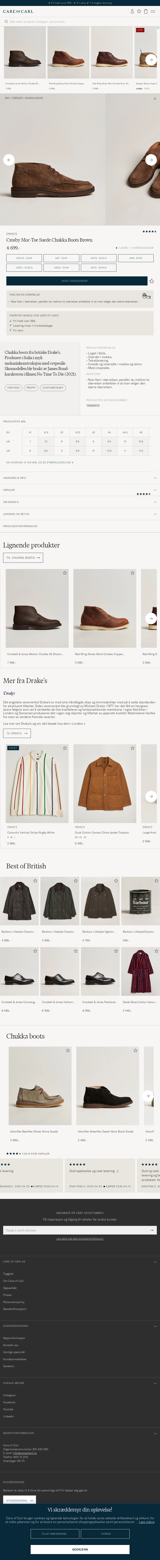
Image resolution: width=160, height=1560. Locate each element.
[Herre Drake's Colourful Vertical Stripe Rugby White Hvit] (37, 783)
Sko (7, 98)
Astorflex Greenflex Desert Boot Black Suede (105, 1131)
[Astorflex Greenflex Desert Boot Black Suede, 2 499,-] (108, 1094)
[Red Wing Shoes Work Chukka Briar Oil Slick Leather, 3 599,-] (112, 58)
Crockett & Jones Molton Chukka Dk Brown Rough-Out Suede (22, 83)
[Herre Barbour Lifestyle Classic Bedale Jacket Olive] (59, 901)
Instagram (9, 1395)
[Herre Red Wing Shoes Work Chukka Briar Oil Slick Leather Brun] (112, 52)
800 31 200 (21, 1457)
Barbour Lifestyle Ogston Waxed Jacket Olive (98, 932)
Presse (7, 1295)
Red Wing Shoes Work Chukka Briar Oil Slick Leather (110, 83)
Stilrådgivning (16, 1500)
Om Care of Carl (13, 1281)
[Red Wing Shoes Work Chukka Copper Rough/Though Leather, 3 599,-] (68, 58)
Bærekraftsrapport (14, 1309)
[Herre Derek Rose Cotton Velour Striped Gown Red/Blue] (140, 971)
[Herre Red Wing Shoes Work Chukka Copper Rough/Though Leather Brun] (68, 52)
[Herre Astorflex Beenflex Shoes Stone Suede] (40, 1086)
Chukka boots (34, 98)
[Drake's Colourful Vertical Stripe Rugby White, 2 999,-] (37, 794)
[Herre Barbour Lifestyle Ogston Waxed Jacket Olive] (100, 901)
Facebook (9, 1402)
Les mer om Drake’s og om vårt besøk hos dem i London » (44, 723)
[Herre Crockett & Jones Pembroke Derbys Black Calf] (100, 971)
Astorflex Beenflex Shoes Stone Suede (34, 1131)
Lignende (31, 545)
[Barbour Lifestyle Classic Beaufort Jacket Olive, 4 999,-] (19, 909)
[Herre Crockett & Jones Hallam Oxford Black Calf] (59, 971)
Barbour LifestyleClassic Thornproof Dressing (138, 932)
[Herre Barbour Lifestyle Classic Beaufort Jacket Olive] (19, 901)
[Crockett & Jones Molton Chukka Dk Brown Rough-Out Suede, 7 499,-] (25, 58)
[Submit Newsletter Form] (152, 1230)
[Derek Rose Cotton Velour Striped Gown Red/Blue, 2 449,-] (140, 980)
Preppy (31, 387)
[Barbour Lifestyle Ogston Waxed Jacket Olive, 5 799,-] (100, 909)
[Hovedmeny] (153, 11)
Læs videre (147, 1522)
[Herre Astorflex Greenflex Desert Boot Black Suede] (107, 1086)
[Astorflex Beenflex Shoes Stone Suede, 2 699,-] (40, 1094)
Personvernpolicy (13, 1302)
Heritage (13, 387)
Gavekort (8, 1366)
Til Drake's (17, 733)
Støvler (17, 98)
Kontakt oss (10, 1345)
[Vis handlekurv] (146, 11)
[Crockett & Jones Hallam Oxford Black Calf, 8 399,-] (59, 980)
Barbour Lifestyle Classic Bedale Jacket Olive (57, 932)
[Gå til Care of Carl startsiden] (18, 11)
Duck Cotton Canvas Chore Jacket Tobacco (102, 832)
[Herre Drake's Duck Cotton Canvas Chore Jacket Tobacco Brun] (104, 783)
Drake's (11, 233)
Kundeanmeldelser (14, 1359)
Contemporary (53, 387)
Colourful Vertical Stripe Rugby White (30, 832)
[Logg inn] (132, 11)
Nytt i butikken (80, 2)
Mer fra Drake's (25, 680)
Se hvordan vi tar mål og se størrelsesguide (38, 462)
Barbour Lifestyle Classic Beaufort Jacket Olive (17, 932)
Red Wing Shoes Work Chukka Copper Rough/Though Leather (66, 83)
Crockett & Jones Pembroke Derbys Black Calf (99, 1002)
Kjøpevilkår (10, 1288)
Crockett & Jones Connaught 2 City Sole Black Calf (19, 1002)
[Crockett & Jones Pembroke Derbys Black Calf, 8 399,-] (100, 980)
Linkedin (8, 1416)
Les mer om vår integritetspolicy (79, 1239)
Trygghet (8, 1274)
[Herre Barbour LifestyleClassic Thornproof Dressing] (140, 901)
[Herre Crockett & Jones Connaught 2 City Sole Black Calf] (19, 971)
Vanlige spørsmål (14, 1352)
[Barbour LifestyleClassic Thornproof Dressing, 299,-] (140, 909)
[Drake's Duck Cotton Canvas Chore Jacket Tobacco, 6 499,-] (105, 794)
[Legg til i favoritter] (64, 573)
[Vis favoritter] (139, 11)
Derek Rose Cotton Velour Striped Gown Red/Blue (139, 1002)
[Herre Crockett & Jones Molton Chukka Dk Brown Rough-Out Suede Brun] (25, 52)
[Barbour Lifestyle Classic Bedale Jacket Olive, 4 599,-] (59, 909)
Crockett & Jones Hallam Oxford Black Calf (57, 1002)
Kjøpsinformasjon (14, 1338)
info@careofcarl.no (25, 1453)
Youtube (8, 1409)
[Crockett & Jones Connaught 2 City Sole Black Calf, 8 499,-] (19, 980)
